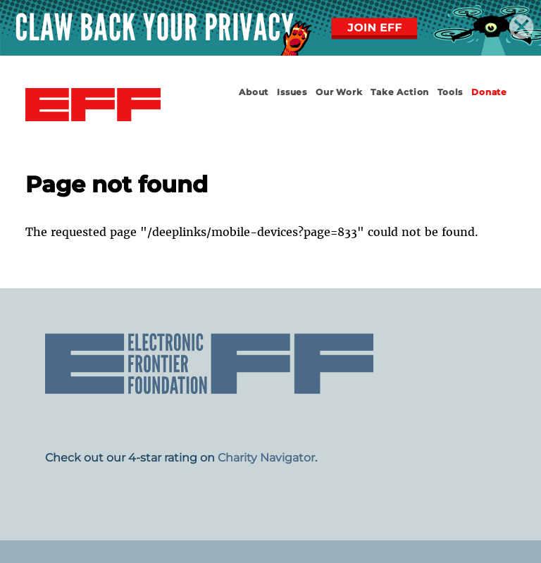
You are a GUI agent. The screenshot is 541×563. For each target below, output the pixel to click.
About (253, 92)
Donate (489, 92)
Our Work (339, 92)
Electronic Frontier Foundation (93, 105)
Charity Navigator (266, 457)
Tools (450, 92)
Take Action (400, 92)
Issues (292, 92)
